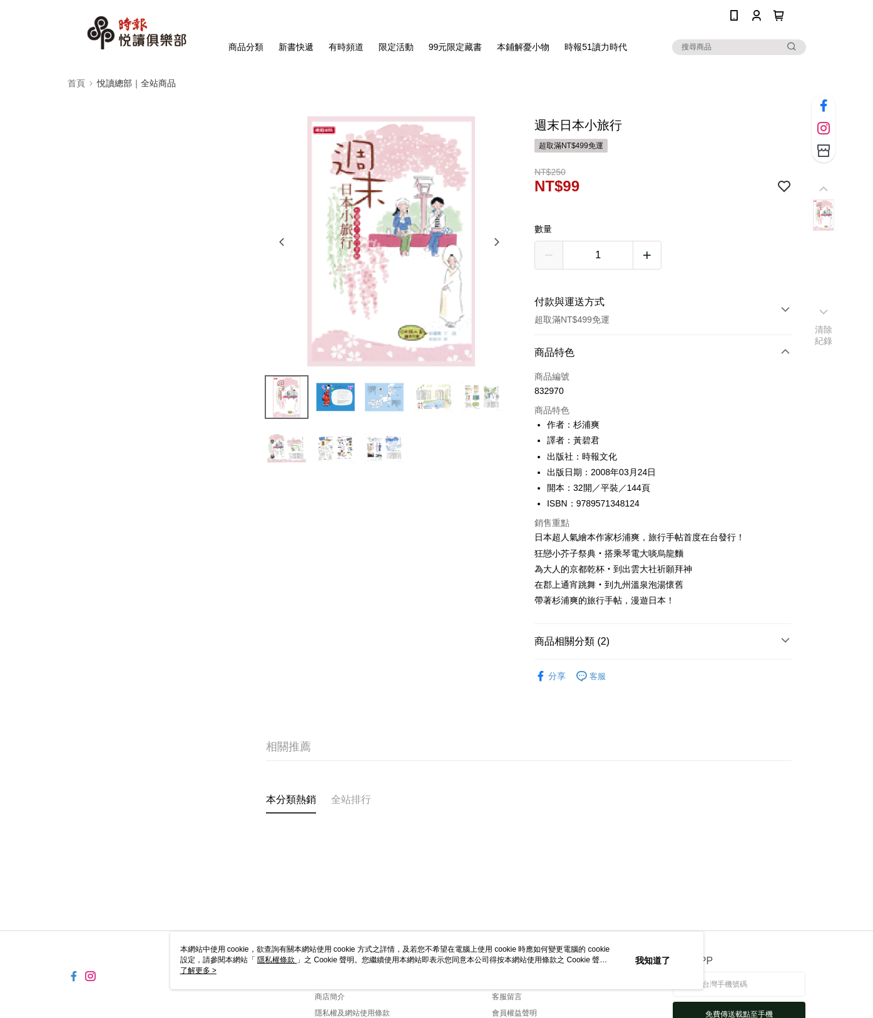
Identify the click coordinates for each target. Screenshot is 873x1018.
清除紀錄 (824, 335)
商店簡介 (330, 996)
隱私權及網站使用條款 (352, 1013)
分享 (550, 676)
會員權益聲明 (514, 1013)
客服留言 (507, 996)
